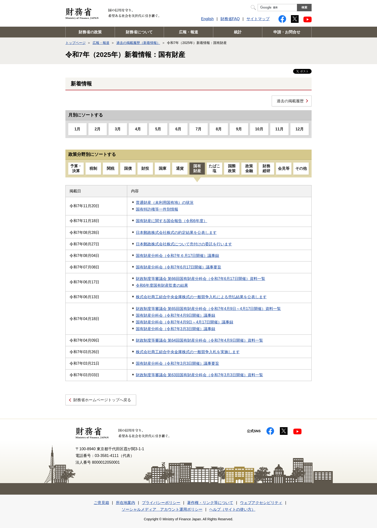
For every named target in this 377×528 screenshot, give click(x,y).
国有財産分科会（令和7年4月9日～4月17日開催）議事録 (184, 322)
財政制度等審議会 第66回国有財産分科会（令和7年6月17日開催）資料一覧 (200, 279)
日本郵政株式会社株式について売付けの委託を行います (184, 244)
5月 (158, 129)
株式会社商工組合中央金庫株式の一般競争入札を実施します (188, 352)
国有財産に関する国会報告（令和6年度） (171, 221)
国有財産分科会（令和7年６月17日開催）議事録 (177, 256)
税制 (93, 168)
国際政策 (232, 168)
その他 (301, 168)
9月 (239, 129)
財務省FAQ (230, 19)
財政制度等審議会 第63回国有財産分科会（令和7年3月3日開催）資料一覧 (199, 375)
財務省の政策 (90, 32)
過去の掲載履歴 (290, 101)
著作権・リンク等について (210, 503)
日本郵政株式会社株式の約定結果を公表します (176, 233)
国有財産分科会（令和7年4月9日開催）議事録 (175, 315)
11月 (279, 129)
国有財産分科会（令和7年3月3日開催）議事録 (175, 329)
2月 (98, 129)
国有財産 (197, 168)
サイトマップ (258, 19)
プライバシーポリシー (161, 503)
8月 (219, 129)
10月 (259, 129)
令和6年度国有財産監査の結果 (162, 285)
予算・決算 (76, 168)
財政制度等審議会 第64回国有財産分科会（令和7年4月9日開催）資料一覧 (199, 340)
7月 (199, 129)
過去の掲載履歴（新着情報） (138, 43)
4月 (138, 129)
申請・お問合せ (286, 32)
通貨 (180, 168)
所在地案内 (125, 503)
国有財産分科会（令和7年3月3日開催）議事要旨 (177, 363)
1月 (78, 129)
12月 (299, 129)
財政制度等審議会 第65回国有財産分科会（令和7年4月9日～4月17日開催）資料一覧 (208, 309)
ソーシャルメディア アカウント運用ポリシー (162, 509)
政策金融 (249, 168)
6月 (179, 129)
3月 (118, 129)
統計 (238, 32)
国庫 (162, 168)
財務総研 (266, 168)
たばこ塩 (214, 168)
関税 (110, 168)
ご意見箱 (101, 503)
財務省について (139, 32)
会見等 (283, 168)
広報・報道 (188, 32)
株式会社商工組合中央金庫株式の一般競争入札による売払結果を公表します (201, 297)
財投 (145, 168)
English (207, 19)
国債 (128, 168)
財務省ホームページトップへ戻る (102, 400)
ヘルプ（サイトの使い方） (232, 509)
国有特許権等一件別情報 (157, 209)
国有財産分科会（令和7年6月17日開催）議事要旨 (178, 267)
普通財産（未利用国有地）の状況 (165, 202)
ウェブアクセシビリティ (261, 503)
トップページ (75, 43)
